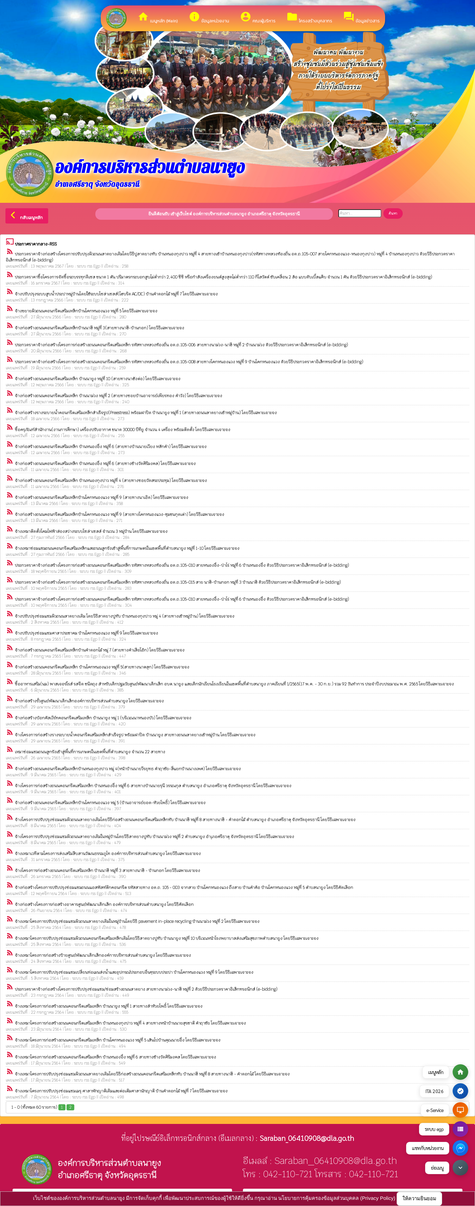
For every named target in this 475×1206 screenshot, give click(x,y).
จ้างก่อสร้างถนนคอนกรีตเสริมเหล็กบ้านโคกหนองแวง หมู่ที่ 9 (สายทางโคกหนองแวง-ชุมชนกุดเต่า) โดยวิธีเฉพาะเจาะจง (119, 514)
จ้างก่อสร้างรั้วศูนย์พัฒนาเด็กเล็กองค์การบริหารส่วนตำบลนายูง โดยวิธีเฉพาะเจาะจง (89, 701)
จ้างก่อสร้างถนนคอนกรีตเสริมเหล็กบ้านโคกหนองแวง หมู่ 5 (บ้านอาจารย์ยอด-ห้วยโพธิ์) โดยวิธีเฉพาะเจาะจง (110, 802)
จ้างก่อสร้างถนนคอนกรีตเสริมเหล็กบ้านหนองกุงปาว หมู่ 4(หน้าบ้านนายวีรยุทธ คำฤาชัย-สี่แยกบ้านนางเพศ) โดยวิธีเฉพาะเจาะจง (128, 769)
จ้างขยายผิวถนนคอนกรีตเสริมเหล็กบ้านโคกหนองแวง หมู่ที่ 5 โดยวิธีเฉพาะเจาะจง (86, 311)
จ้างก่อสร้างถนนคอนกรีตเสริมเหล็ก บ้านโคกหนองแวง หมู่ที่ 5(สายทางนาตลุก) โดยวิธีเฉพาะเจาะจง (102, 667)
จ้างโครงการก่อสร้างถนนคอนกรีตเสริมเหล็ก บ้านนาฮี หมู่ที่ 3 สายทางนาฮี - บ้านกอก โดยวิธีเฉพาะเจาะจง (107, 870)
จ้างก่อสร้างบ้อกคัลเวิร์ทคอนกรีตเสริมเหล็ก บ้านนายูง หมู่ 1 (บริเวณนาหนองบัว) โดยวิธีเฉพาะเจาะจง (103, 718)
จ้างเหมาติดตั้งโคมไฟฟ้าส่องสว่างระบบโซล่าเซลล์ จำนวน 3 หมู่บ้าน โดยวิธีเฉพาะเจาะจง (91, 531)
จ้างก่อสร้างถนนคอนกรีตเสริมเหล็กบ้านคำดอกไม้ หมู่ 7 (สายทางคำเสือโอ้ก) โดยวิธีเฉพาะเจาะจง (100, 650)
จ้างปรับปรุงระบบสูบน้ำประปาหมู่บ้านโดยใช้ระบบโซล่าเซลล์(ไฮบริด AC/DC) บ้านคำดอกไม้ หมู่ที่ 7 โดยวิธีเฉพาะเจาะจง (116, 294)
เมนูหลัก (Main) (157, 17)
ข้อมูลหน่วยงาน (209, 17)
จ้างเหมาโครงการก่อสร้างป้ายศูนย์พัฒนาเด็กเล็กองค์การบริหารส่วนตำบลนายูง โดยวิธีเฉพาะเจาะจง (103, 955)
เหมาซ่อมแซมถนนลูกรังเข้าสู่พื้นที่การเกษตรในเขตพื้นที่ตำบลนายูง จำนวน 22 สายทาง (90, 752)
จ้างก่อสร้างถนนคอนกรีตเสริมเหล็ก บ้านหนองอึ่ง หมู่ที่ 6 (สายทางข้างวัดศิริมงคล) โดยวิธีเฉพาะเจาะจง (105, 463)
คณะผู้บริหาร (258, 17)
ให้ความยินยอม (419, 1198)
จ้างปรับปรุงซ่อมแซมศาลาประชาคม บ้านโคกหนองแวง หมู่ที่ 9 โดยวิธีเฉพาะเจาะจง (86, 633)
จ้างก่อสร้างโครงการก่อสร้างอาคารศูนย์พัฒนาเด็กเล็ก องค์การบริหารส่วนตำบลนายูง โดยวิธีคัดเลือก (104, 904)
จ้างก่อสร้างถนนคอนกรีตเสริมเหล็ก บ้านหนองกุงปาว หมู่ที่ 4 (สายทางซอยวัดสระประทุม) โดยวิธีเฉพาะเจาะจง (111, 480)
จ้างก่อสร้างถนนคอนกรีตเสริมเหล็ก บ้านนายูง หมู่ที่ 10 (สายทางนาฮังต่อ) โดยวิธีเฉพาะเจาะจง (97, 379)
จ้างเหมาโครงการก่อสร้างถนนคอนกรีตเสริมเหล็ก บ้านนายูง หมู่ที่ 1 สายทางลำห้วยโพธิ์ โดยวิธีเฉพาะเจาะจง (109, 1006)
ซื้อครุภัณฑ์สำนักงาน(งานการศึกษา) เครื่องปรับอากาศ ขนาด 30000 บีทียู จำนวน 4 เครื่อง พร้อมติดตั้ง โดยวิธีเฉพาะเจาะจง (122, 429)
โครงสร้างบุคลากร (309, 17)
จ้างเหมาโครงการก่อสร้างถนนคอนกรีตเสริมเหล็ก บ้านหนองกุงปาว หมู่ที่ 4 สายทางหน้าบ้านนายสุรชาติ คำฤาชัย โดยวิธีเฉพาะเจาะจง (130, 1023)
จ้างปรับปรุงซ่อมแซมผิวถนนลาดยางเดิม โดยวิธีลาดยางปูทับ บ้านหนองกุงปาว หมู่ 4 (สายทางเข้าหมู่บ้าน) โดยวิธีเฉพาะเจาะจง (124, 616)
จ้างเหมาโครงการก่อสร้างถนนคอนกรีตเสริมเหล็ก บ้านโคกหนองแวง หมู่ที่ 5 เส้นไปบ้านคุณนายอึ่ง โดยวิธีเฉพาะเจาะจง (118, 1040)
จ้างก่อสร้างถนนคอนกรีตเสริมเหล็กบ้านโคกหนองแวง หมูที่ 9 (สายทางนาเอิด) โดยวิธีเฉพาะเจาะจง (101, 497)
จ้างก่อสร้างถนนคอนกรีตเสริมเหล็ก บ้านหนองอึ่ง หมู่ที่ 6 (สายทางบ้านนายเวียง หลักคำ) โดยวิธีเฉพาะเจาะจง (111, 446)
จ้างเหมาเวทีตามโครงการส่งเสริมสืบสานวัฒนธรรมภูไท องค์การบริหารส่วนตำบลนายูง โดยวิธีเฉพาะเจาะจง (108, 853)
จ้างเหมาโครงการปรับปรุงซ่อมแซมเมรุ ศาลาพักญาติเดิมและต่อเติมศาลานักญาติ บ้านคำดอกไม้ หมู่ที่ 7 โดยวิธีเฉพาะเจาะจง (121, 1091)
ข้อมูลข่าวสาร (361, 17)
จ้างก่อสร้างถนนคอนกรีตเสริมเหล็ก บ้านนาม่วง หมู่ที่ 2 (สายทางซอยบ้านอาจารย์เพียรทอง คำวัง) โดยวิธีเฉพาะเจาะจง (118, 395)
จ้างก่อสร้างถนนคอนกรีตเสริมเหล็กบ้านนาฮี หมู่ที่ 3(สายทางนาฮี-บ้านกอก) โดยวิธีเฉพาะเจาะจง (99, 328)
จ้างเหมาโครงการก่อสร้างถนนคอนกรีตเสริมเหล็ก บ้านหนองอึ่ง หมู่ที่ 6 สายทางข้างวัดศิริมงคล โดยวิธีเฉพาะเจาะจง (115, 1057)
